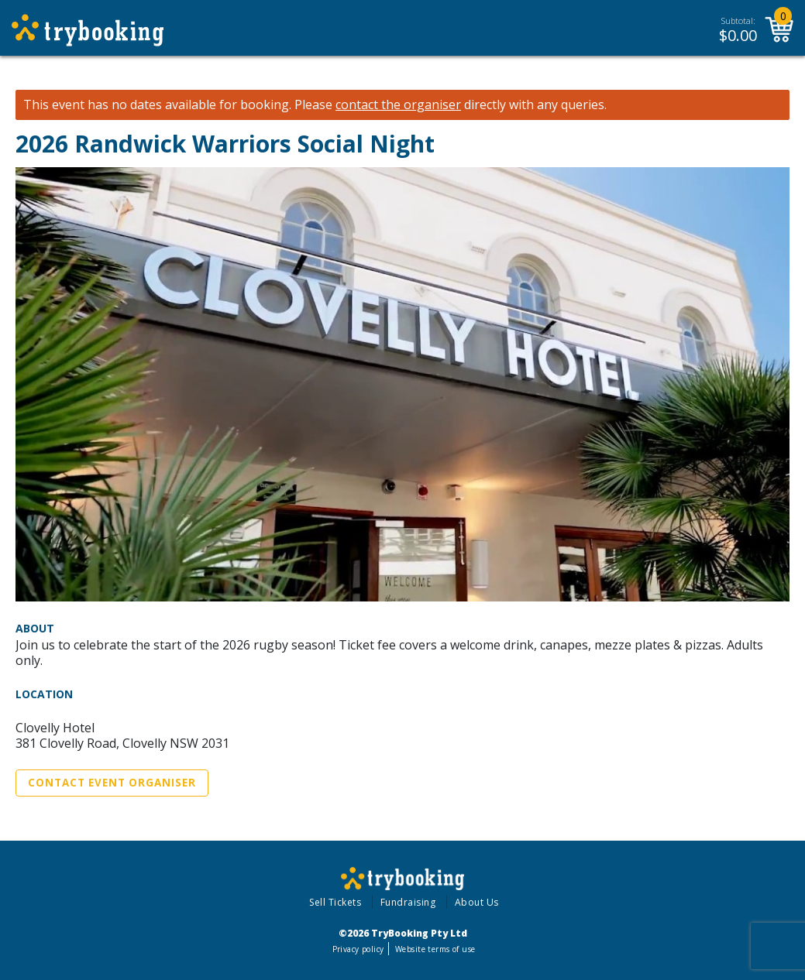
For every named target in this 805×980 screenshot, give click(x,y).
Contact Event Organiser (112, 783)
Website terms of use (435, 949)
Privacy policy (358, 949)
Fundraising (408, 902)
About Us (477, 902)
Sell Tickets (335, 902)
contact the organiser (398, 105)
